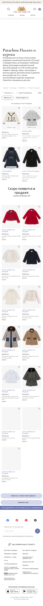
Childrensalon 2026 (26, 597)
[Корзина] (39, 9)
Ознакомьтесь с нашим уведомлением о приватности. (18, 536)
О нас (6, 560)
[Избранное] (34, 9)
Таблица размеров (10, 564)
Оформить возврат (10, 554)
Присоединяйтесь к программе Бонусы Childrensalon (21, 508)
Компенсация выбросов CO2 (10, 574)
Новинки (11, 15)
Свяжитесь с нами (10, 557)
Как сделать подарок (29, 550)
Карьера (25, 554)
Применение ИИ (28, 562)
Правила (25, 565)
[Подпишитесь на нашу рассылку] (37, 531)
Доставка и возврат (10, 550)
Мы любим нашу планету (21, 544)
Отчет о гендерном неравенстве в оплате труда (11, 568)
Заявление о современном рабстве (30, 572)
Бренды (22, 15)
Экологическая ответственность (9, 578)
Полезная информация (30, 569)
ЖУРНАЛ (33, 15)
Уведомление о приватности (27, 557)
